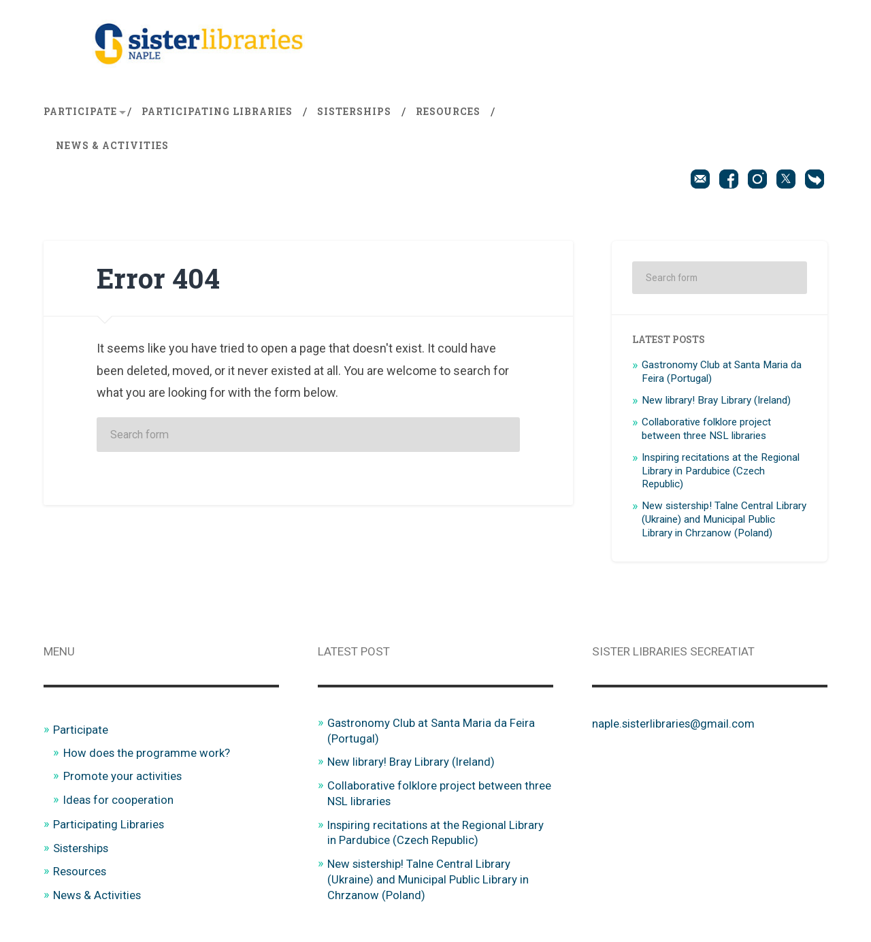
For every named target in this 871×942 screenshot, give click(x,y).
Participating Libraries (217, 111)
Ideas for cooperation (119, 799)
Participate (80, 111)
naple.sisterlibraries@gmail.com (674, 723)
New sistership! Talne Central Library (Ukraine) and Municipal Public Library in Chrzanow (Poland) (724, 519)
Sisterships (354, 111)
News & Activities (112, 146)
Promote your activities (122, 775)
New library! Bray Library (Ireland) (716, 400)
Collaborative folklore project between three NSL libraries (706, 429)
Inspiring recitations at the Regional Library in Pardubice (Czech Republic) (721, 471)
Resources (448, 111)
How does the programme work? (147, 752)
